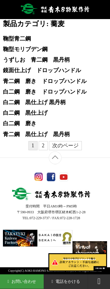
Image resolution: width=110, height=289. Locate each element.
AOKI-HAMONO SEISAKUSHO (45, 270)
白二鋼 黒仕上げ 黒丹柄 (34, 102)
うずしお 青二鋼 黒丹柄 (36, 60)
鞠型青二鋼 (17, 39)
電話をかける (66, 281)
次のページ (65, 145)
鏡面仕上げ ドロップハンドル (42, 70)
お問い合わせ (22, 281)
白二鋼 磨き (19, 123)
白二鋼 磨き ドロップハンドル (45, 92)
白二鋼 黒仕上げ (25, 113)
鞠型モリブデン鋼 (25, 49)
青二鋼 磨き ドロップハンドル (45, 81)
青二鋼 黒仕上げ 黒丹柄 (36, 134)
